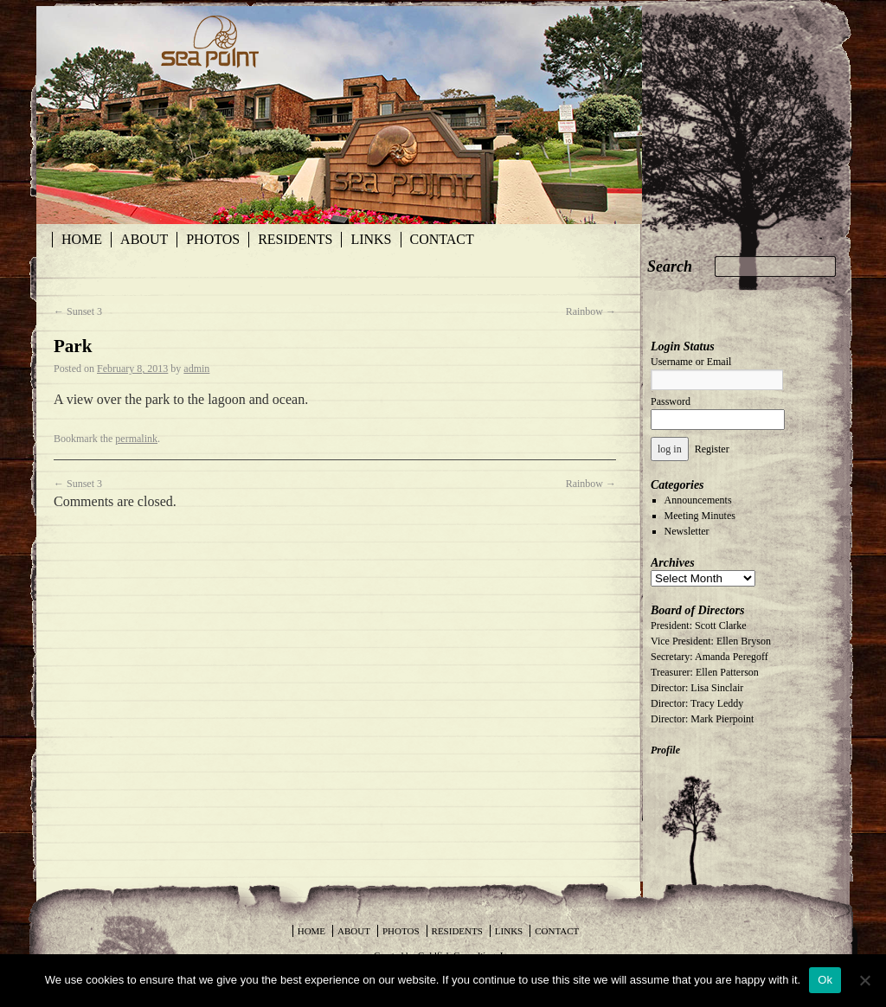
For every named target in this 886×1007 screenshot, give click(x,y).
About (144, 239)
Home (81, 239)
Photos (213, 239)
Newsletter (686, 531)
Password (670, 401)
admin (196, 368)
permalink (136, 439)
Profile (665, 750)
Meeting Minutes (699, 516)
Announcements (698, 500)
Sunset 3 (78, 311)
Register (712, 449)
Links (370, 239)
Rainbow (591, 311)
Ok (825, 979)
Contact (442, 239)
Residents (295, 239)
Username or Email (691, 362)
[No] (864, 980)
